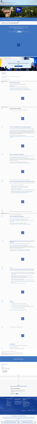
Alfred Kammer (14, 272)
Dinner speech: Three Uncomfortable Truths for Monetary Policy (20, 88)
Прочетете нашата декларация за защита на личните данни (12, 420)
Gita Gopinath (12, 89)
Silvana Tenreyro (15, 131)
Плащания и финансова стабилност (10, 4)
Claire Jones (16, 31)
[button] (35, 1)
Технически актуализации (18, 402)
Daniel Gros (15, 135)
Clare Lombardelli (14, 275)
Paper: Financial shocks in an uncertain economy (18, 283)
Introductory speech (13, 108)
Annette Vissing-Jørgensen (16, 220)
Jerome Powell (13, 306)
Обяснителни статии (8, 402)
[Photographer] (36, 70)
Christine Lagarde (13, 305)
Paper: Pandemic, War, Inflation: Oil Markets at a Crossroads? (20, 187)
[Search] (30, 1)
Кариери (35, 2)
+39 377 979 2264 (5, 370)
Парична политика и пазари (3, 4)
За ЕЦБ (28, 2)
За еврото (20, 4)
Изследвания (23, 4)
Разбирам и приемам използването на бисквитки (10, 422)
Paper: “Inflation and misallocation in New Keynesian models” (19, 157)
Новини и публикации (28, 4)
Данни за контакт (8, 404)
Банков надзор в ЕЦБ (33, 4)
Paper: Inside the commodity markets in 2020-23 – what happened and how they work (23, 189)
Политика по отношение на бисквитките (26, 404)
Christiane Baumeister (15, 186)
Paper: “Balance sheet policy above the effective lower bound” (19, 219)
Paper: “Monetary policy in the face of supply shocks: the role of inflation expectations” (23, 130)
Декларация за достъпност (26, 405)
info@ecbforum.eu (5, 371)
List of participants (3, 79)
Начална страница (3, 5)
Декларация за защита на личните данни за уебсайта (26, 402)
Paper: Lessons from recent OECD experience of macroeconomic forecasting (22, 277)
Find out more (13, 393)
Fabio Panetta (13, 128)
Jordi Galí (15, 223)
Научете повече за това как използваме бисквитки (27, 420)
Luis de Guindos (13, 217)
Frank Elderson (13, 155)
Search (33, 1)
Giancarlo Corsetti (16, 249)
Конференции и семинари (14, 5)
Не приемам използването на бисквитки (27, 422)
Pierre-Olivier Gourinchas (16, 246)
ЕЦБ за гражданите (32, 2)
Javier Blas (13, 188)
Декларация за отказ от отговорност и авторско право (18, 401)
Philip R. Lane (13, 270)
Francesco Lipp (15, 158)
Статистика (16, 4)
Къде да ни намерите (9, 405)
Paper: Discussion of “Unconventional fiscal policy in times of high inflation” (21, 250)
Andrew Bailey (13, 303)
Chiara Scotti (14, 281)
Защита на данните (25, 401)
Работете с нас (8, 401)
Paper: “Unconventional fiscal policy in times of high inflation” (19, 245)
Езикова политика (25, 406)
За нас (7, 400)
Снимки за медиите (8, 403)
